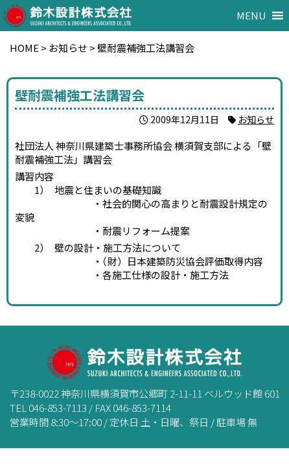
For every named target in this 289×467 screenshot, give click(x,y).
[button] (251, 15)
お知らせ (256, 119)
